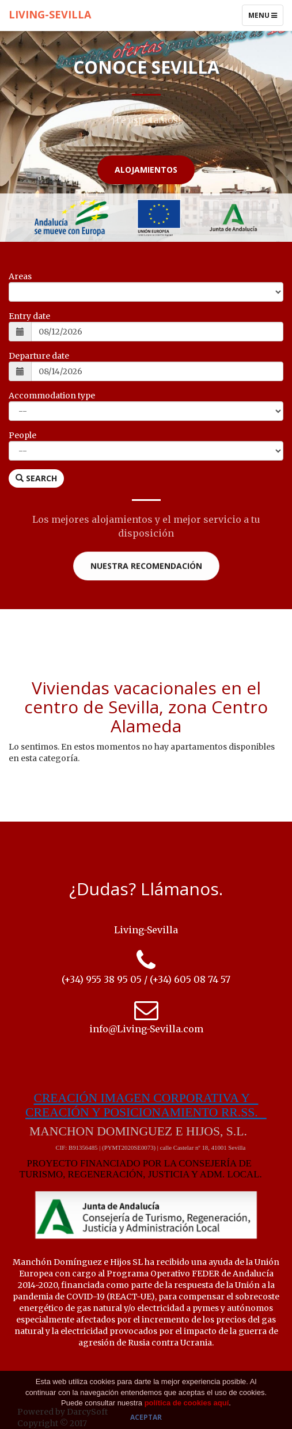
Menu (265, 18)
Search (36, 478)
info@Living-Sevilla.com (146, 1029)
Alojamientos (146, 169)
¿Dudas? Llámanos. (146, 888)
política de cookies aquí (187, 1402)
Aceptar (146, 1417)
